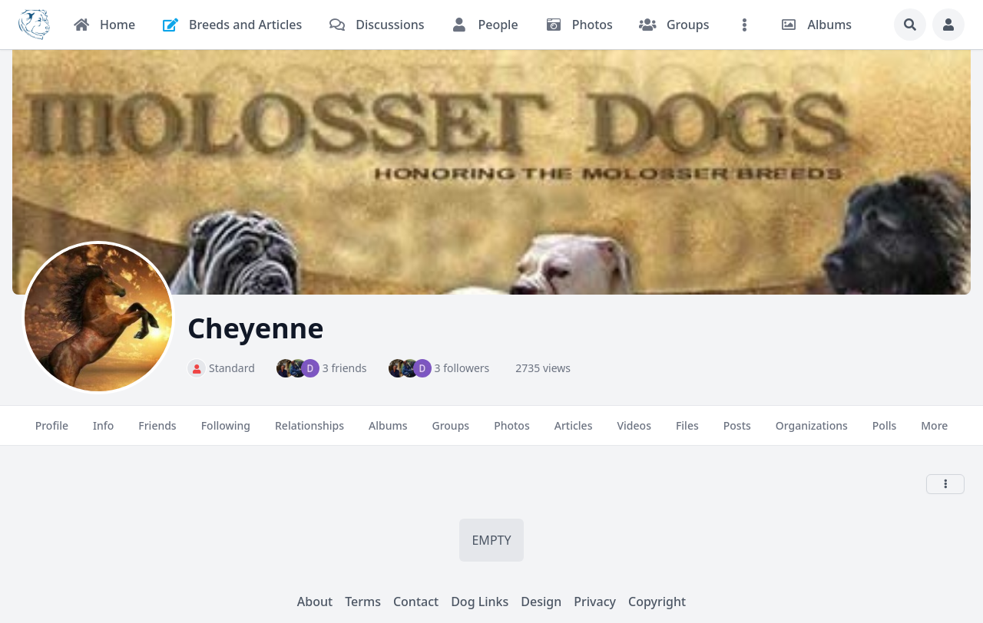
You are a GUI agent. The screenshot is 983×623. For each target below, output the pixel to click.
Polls (884, 432)
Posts (737, 432)
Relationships (309, 432)
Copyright (657, 601)
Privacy (595, 601)
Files (687, 432)
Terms (363, 601)
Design (541, 601)
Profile (52, 432)
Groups (451, 432)
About (315, 601)
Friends (157, 432)
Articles (573, 432)
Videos (633, 432)
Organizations (811, 432)
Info (103, 432)
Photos (512, 432)
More (934, 432)
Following (226, 432)
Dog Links (479, 601)
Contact (416, 601)
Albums (387, 432)
